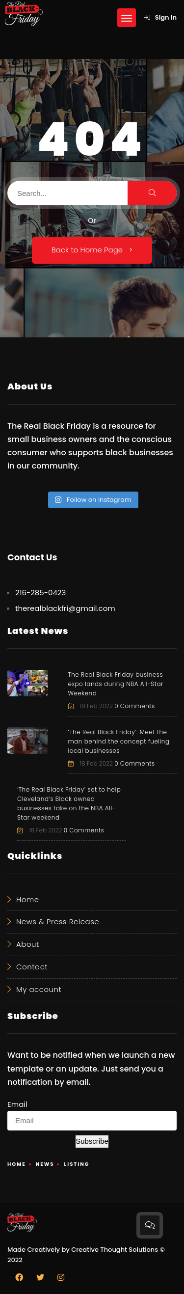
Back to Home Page (92, 250)
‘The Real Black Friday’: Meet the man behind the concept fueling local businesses (119, 741)
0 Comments (134, 706)
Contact (32, 967)
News (45, 1164)
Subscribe (92, 1141)
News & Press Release (57, 921)
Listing (76, 1164)
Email (17, 1104)
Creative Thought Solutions (114, 1249)
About (27, 944)
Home (27, 899)
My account (38, 989)
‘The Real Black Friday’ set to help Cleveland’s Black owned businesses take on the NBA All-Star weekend (69, 803)
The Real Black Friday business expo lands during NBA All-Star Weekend (115, 683)
